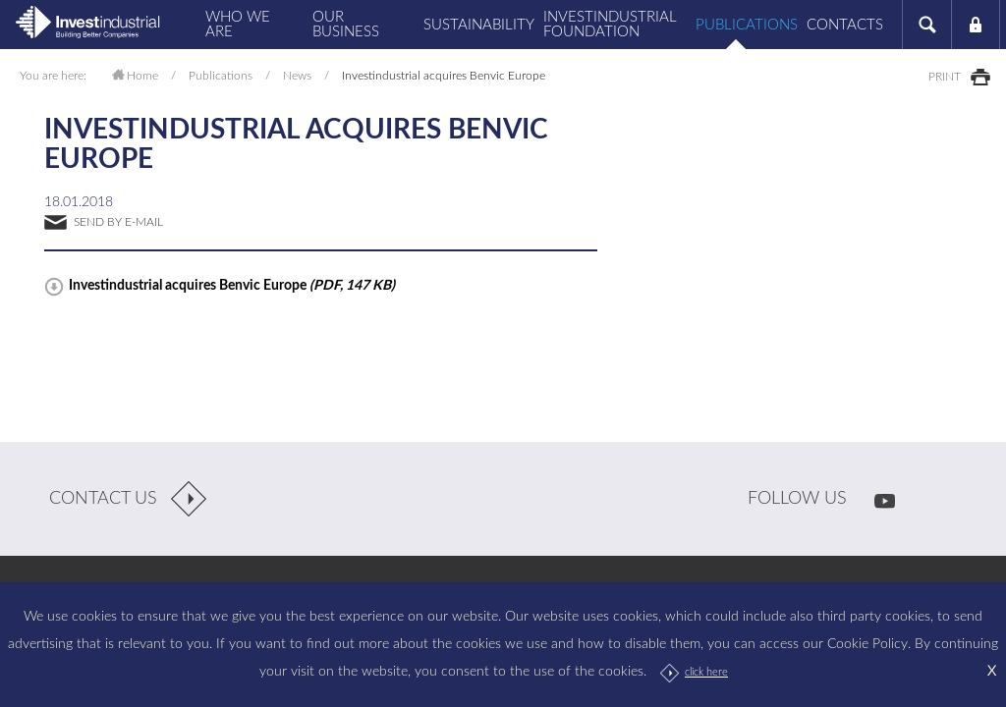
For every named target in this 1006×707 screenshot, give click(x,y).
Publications (744, 25)
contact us (103, 499)
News (297, 76)
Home (142, 76)
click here (706, 672)
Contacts (844, 25)
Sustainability (475, 25)
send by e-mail (118, 222)
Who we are (237, 24)
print (944, 76)
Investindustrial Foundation (610, 24)
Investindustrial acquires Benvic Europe (232, 286)
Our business (345, 24)
